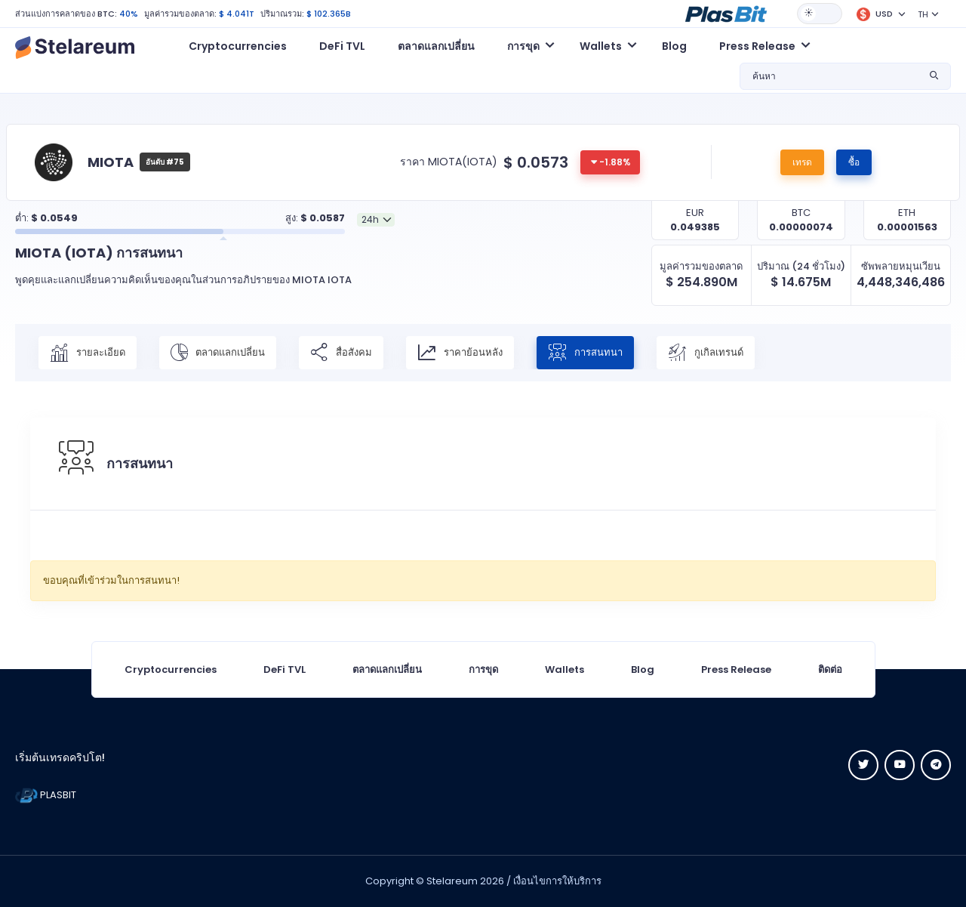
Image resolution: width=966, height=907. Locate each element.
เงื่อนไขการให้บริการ (557, 881)
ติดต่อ (830, 669)
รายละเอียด (87, 352)
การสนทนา (585, 352)
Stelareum (452, 881)
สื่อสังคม (341, 352)
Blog (674, 46)
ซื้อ (854, 162)
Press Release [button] (757, 46)
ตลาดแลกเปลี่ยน (436, 46)
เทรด (802, 162)
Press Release (736, 669)
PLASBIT (45, 795)
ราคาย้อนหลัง (460, 352)
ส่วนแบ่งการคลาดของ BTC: (66, 14)
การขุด (483, 669)
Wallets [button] (601, 46)
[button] (726, 13)
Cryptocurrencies (238, 46)
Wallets (564, 669)
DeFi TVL (342, 46)
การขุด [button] (523, 46)
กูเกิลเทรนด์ (705, 352)
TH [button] (923, 14)
